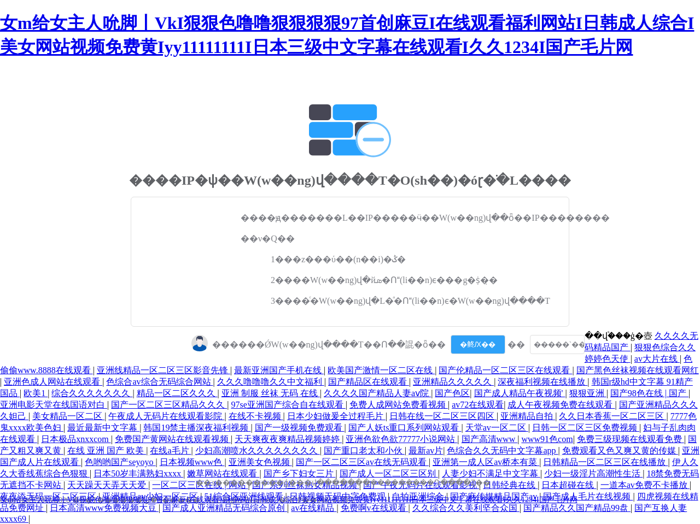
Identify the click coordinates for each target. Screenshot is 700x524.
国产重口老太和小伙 (364, 450)
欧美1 (36, 393)
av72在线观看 (478, 404)
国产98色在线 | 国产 (649, 393)
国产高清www (490, 439)
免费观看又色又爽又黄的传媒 (620, 450)
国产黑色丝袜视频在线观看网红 (637, 370)
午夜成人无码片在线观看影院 (166, 416)
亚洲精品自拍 (527, 416)
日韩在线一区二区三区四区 (443, 416)
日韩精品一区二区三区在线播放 (605, 462)
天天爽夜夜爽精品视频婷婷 (288, 439)
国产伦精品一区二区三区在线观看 (505, 370)
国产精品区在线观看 (368, 381)
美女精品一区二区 (68, 416)
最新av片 (426, 450)
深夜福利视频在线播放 (542, 381)
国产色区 (452, 393)
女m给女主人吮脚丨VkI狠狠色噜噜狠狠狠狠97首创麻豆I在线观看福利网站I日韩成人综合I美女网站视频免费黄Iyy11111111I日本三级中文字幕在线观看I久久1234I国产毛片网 (289, 500)
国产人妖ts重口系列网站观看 (405, 427)
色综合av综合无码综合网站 (159, 381)
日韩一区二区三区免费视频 (585, 427)
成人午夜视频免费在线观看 (561, 404)
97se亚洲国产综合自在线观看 (288, 404)
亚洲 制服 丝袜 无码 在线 (270, 393)
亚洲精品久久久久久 (453, 381)
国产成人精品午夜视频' (519, 393)
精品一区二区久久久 (177, 393)
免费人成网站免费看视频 (398, 404)
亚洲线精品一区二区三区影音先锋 (163, 370)
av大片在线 (657, 358)
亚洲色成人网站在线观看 (53, 381)
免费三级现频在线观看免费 (630, 439)
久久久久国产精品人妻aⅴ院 (377, 393)
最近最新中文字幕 (103, 427)
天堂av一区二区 (496, 427)
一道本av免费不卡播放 (645, 485)
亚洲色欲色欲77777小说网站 (401, 439)
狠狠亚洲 (587, 393)
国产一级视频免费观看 (300, 427)
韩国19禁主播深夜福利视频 (196, 427)
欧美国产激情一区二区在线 (381, 370)
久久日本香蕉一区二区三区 (612, 416)
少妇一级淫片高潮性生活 (593, 473)
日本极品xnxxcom (76, 439)
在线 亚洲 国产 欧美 (106, 450)
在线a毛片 (170, 450)
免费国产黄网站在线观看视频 (173, 439)
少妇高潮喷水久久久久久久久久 (257, 450)
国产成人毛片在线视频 (588, 496)
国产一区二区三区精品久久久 (169, 404)
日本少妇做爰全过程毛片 (336, 416)
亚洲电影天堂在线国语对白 (53, 404)
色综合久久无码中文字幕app (502, 450)
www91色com (547, 439)
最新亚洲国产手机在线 (279, 370)
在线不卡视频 (256, 416)
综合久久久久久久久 (91, 393)
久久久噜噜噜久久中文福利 (270, 381)
